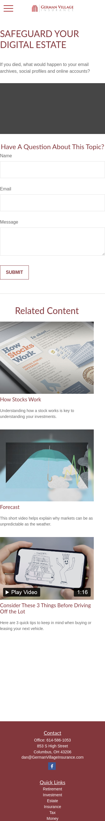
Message (9, 222)
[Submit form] (14, 272)
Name (6, 155)
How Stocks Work (20, 399)
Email (5, 189)
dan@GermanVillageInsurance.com (53, 757)
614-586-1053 (58, 740)
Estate (52, 801)
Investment (52, 795)
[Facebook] (52, 766)
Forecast (10, 507)
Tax (53, 812)
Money (52, 818)
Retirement (52, 789)
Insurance (52, 806)
